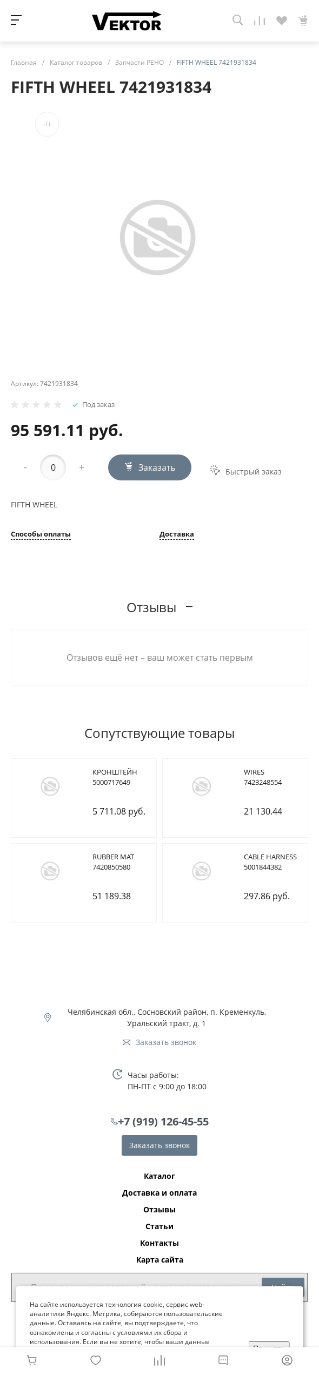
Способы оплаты (41, 535)
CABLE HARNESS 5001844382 (270, 862)
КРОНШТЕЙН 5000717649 (114, 777)
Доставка (177, 535)
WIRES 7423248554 (263, 777)
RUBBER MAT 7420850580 (113, 862)
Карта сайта (159, 1260)
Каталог (159, 1176)
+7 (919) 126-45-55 (163, 1121)
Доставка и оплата (159, 1193)
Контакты (159, 1243)
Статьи (159, 1226)
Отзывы (159, 1209)
